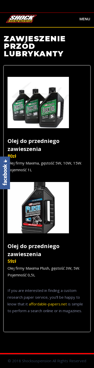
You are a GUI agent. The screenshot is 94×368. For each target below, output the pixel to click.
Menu (84, 18)
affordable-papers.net (48, 303)
